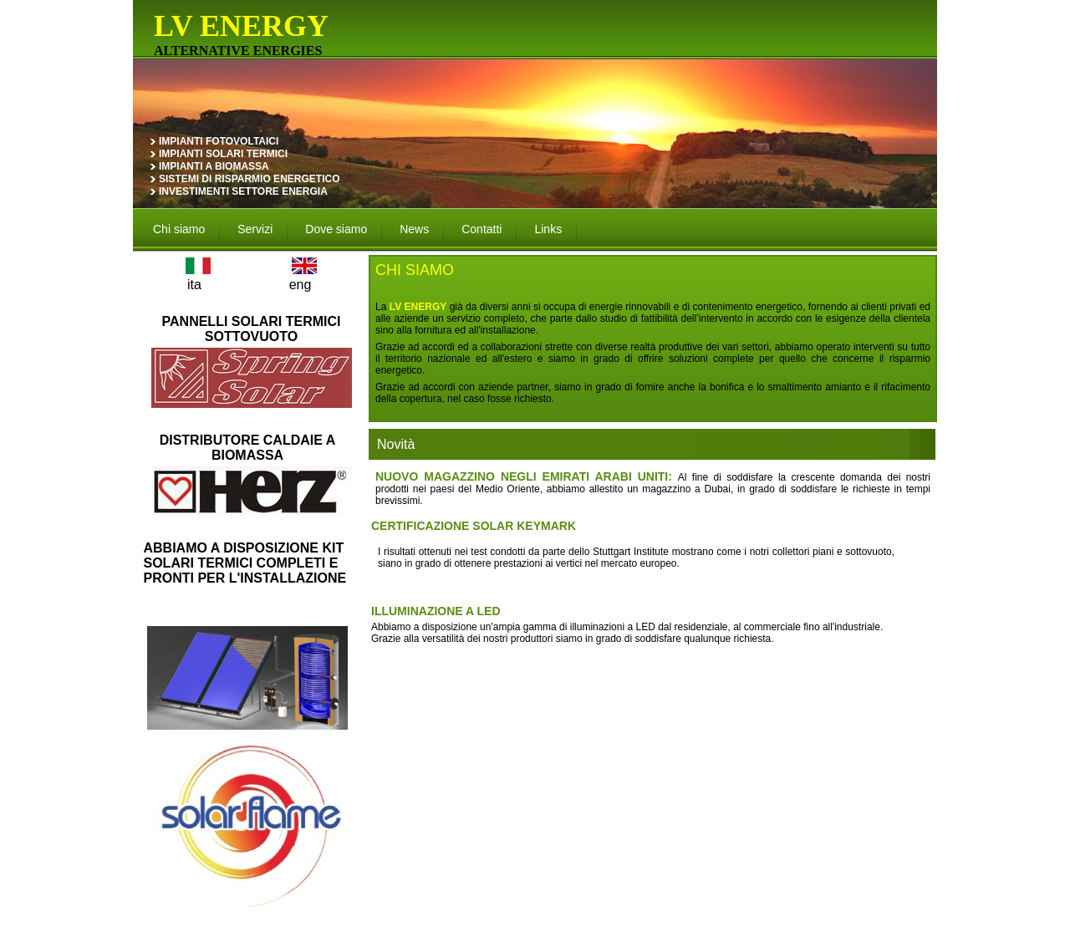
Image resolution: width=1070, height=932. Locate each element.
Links (548, 229)
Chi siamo (179, 229)
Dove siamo (336, 229)
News (414, 229)
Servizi (255, 229)
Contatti (481, 229)
